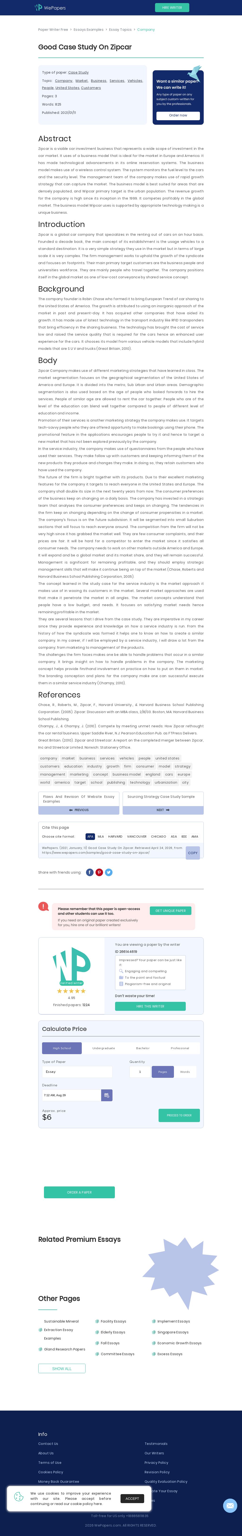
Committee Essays (117, 1354)
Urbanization (166, 782)
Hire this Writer (150, 1006)
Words (185, 1072)
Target (80, 782)
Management (52, 774)
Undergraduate (103, 1048)
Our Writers (154, 1453)
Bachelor (143, 1048)
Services (117, 80)
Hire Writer (172, 7)
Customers (91, 87)
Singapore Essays (173, 1332)
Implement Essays (174, 1321)
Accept (132, 1498)
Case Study (78, 72)
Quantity (137, 1062)
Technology (140, 782)
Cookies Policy (50, 1472)
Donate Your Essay (161, 1491)
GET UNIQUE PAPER (171, 910)
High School (62, 1048)
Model (164, 766)
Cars (169, 774)
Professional (180, 1048)
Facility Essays (113, 1321)
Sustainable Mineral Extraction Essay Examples (61, 1330)
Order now (178, 115)
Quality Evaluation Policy (166, 1481)
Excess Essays (170, 1354)
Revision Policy (157, 1472)
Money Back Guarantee (58, 1481)
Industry (94, 766)
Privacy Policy (156, 1462)
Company (64, 80)
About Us (46, 1453)
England (153, 774)
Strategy (182, 766)
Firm (127, 766)
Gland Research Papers (64, 1349)
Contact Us (48, 1443)
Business (99, 80)
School (97, 782)
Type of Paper (54, 1062)
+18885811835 (137, 1516)
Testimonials (156, 1443)
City (185, 782)
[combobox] (77, 1072)
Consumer (145, 766)
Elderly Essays (113, 1332)
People (48, 87)
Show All (62, 1369)
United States (68, 87)
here (98, 1503)
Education (73, 766)
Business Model (127, 774)
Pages (162, 1072)
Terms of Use (49, 1462)
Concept (100, 774)
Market (82, 80)
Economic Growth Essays (180, 1343)
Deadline (49, 1085)
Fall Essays (110, 1343)
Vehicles (135, 80)
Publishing (116, 782)
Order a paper (79, 1192)
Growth (113, 766)
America (62, 782)
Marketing (79, 774)
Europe (184, 774)
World (45, 782)
